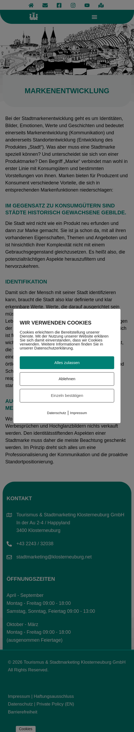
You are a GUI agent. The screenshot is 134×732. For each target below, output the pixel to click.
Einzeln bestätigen (67, 395)
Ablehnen (67, 378)
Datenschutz (56, 413)
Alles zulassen (67, 362)
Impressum (78, 413)
